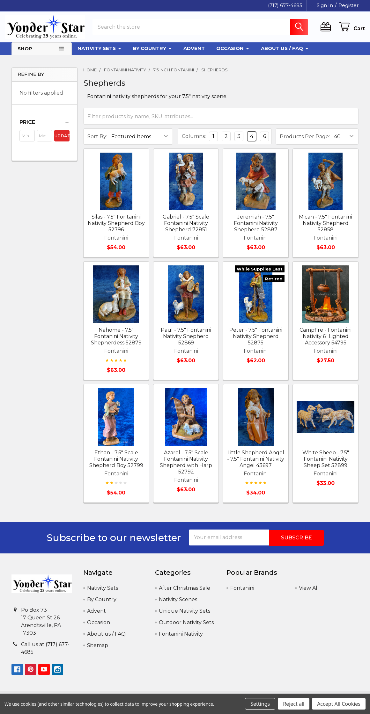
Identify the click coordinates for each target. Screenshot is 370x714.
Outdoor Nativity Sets (186, 627)
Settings (260, 703)
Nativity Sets (100, 53)
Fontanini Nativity (181, 638)
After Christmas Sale (184, 592)
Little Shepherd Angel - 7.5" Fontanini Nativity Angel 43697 (255, 463)
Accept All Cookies (338, 703)
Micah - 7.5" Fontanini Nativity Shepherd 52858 (325, 228)
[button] (44, 127)
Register (348, 5)
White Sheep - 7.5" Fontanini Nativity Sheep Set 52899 (325, 463)
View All (309, 592)
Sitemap (97, 650)
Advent (194, 53)
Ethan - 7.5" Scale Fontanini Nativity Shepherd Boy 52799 (116, 463)
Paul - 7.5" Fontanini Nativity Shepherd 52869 (186, 341)
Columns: (194, 141)
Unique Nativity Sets (184, 615)
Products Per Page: (305, 141)
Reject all (293, 703)
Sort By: (97, 141)
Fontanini (242, 592)
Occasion (232, 53)
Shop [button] (25, 53)
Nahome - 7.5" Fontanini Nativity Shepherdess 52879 (116, 341)
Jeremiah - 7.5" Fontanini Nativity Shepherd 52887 (256, 228)
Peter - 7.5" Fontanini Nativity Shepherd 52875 (255, 341)
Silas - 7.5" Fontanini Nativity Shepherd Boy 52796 (116, 228)
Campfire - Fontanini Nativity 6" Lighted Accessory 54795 (326, 341)
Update (62, 140)
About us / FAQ (285, 53)
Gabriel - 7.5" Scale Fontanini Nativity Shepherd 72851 (186, 228)
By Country (152, 53)
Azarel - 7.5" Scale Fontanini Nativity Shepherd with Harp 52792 (186, 467)
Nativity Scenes (178, 604)
